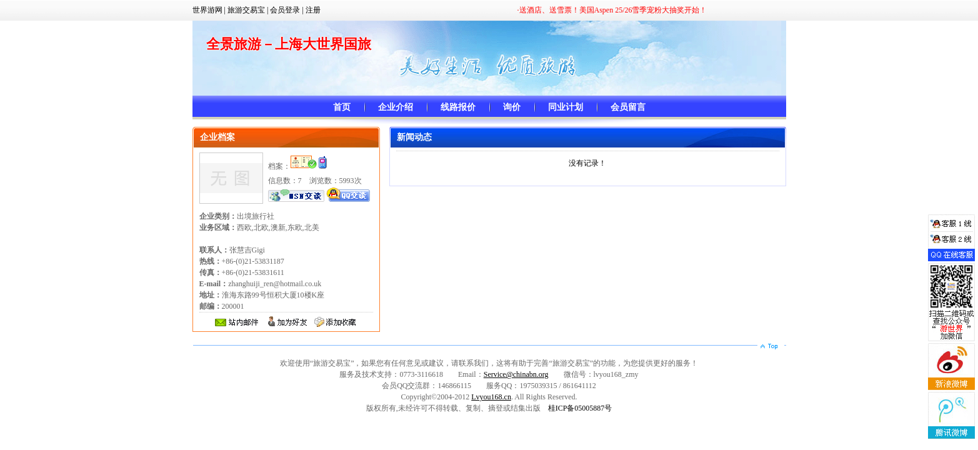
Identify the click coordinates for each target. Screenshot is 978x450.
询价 (512, 107)
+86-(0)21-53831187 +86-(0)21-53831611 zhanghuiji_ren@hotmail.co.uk (260, 272)
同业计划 (565, 107)
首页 (342, 107)
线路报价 (458, 107)
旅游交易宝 (246, 10)
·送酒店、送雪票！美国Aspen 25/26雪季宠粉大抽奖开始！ (612, 10)
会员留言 (628, 107)
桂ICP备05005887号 (580, 408)
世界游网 (207, 10)
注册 (313, 10)
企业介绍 (395, 107)
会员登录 (285, 10)
